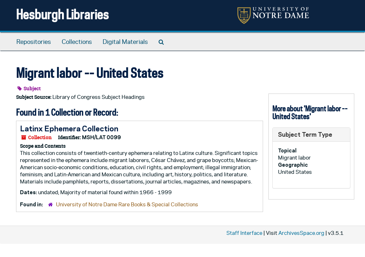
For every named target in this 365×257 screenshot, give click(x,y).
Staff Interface (244, 233)
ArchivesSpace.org (301, 233)
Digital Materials (125, 41)
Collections (77, 41)
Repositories (33, 41)
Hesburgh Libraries (62, 14)
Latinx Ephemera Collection (69, 128)
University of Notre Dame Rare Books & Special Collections (127, 204)
